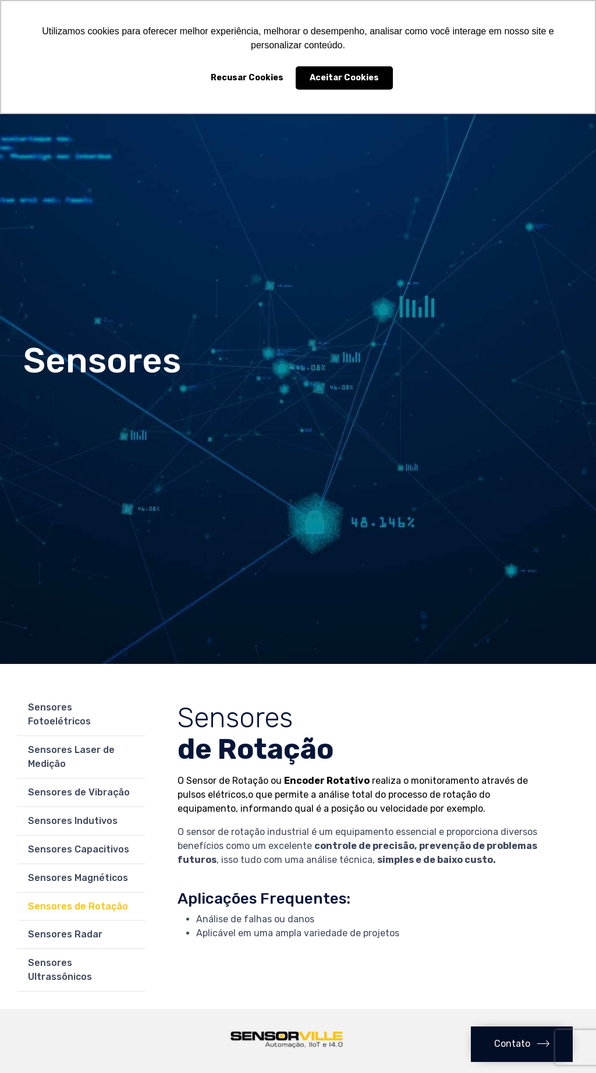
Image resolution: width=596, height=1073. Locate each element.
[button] (522, 1044)
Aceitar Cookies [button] (344, 78)
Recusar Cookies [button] (247, 78)
